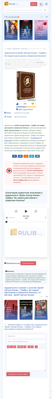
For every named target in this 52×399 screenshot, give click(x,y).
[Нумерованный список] (32, 347)
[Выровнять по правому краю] (25, 347)
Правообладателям (13, 263)
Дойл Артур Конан (26, 109)
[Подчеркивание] (14, 347)
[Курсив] (11, 347)
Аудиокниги (40, 62)
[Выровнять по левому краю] (18, 347)
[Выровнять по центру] (21, 347)
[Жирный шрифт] (8, 347)
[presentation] (42, 17)
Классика (7, 64)
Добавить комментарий (18, 374)
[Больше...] (36, 347)
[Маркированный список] (29, 347)
